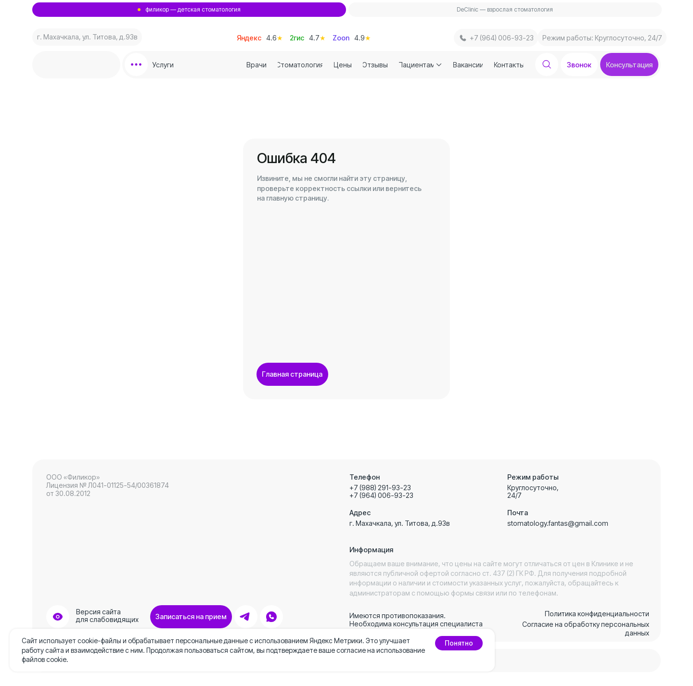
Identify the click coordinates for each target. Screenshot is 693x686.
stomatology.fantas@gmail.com (557, 523)
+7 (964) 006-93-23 (381, 495)
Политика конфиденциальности (597, 614)
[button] (629, 64)
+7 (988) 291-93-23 (380, 487)
